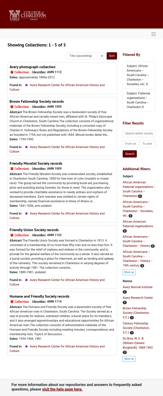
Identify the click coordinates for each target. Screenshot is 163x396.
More (129, 272)
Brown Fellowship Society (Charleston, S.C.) (136, 312)
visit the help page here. (62, 389)
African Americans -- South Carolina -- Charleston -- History (137, 241)
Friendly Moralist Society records (36, 163)
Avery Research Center (138, 298)
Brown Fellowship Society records (37, 101)
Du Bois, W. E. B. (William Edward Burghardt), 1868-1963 (138, 343)
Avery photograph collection (32, 66)
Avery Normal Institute (137, 287)
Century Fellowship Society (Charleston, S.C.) (136, 328)
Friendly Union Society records (34, 229)
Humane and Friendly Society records (39, 296)
